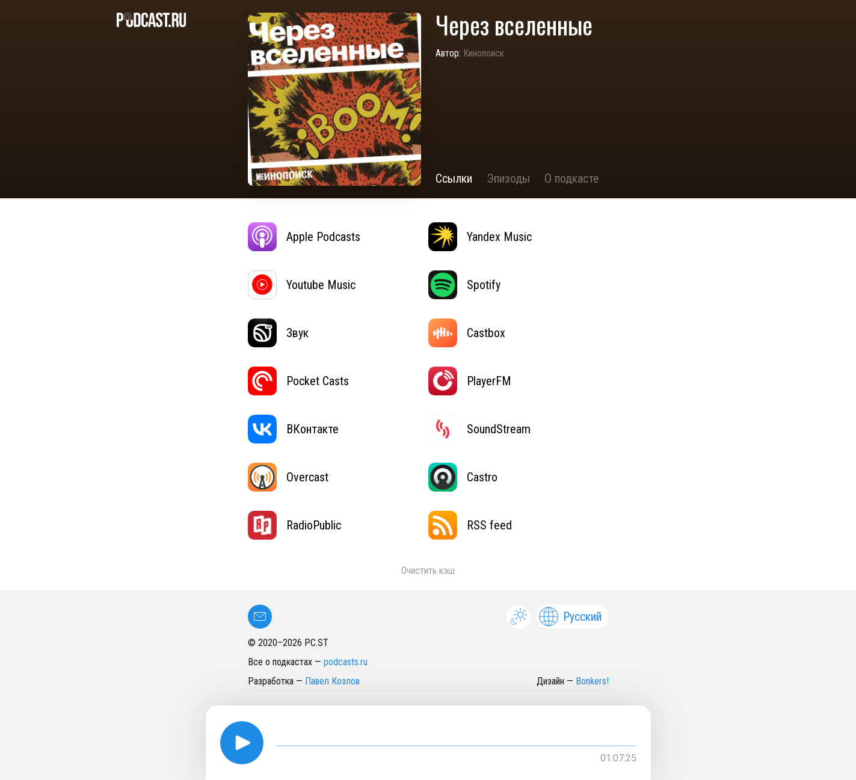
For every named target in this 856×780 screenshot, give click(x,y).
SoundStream (479, 429)
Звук (278, 332)
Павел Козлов (332, 681)
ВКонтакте (293, 429)
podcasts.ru (346, 662)
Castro (462, 477)
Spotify (464, 284)
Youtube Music (302, 284)
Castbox (466, 332)
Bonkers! (592, 681)
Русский (570, 616)
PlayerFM (469, 381)
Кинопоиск (483, 53)
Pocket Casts (298, 381)
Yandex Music (480, 236)
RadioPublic (294, 525)
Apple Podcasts (304, 236)
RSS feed (470, 525)
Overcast (288, 477)
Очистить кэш (428, 570)
